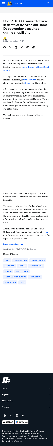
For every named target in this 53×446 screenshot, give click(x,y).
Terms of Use (6, 436)
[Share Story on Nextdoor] (22, 47)
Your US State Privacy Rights (30, 433)
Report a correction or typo (13, 244)
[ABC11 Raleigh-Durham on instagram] (16, 415)
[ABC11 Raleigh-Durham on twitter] (10, 415)
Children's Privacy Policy (10, 433)
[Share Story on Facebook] (4, 47)
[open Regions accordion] (26, 395)
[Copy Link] (33, 47)
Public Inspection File (35, 436)
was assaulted (29, 79)
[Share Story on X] (10, 47)
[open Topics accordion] (26, 389)
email (46, 231)
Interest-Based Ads (19, 436)
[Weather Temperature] (40, 3)
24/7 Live (18, 3)
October (28, 82)
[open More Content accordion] (26, 401)
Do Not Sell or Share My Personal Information (28, 431)
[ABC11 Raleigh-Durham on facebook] (4, 415)
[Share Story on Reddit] (16, 47)
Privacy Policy (6, 431)
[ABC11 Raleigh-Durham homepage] (9, 4)
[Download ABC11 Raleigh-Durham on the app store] (8, 422)
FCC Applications (8, 438)
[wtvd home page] (6, 380)
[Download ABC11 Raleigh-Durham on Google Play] (22, 422)
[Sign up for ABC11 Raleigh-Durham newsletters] (22, 415)
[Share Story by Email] (28, 47)
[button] (3, 3)
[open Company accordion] (26, 407)
